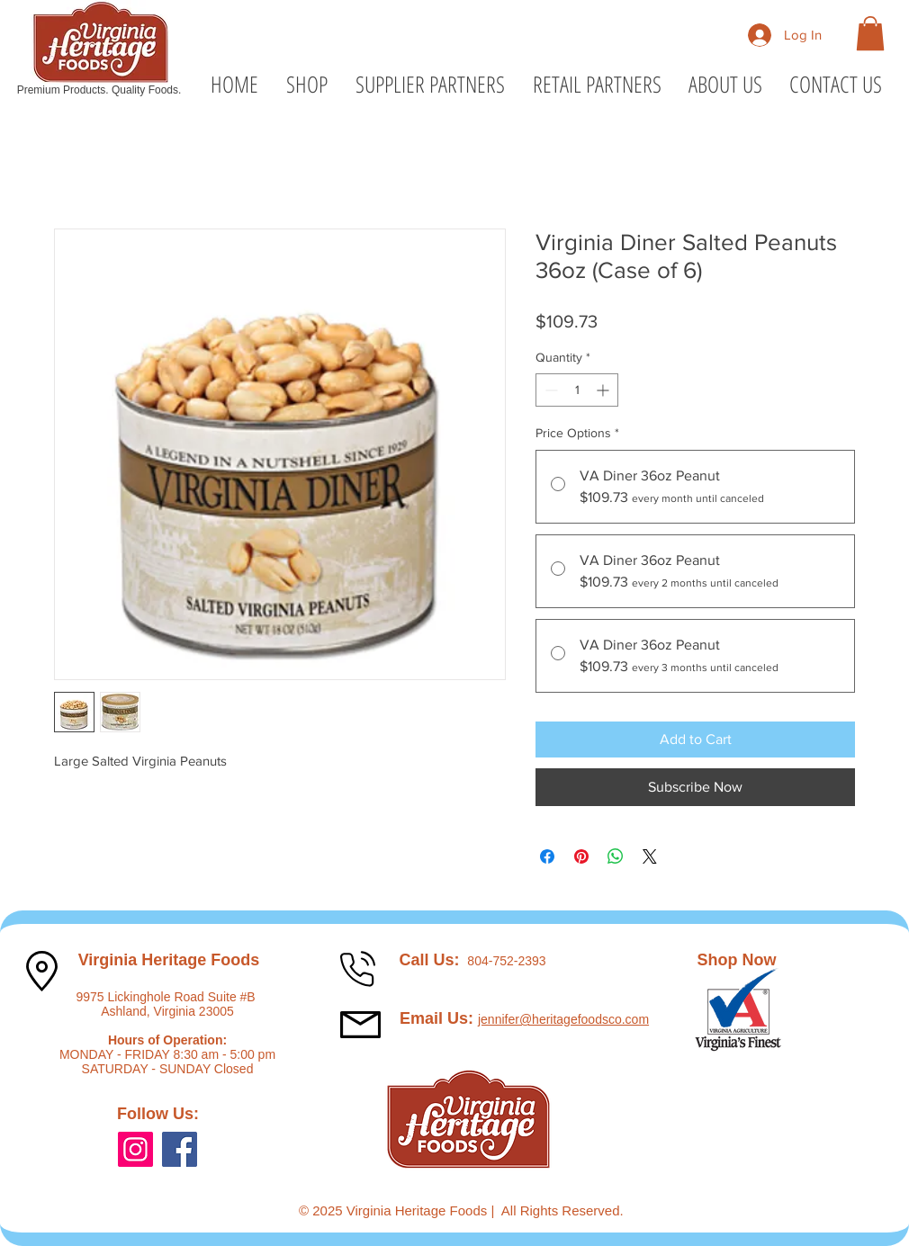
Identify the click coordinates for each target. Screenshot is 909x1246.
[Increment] (604, 390)
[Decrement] (549, 390)
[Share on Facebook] (547, 856)
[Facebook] (179, 1149)
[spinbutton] (577, 390)
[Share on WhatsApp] (615, 856)
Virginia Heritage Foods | (423, 1210)
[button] (870, 33)
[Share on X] (650, 856)
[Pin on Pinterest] (581, 856)
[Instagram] (135, 1149)
